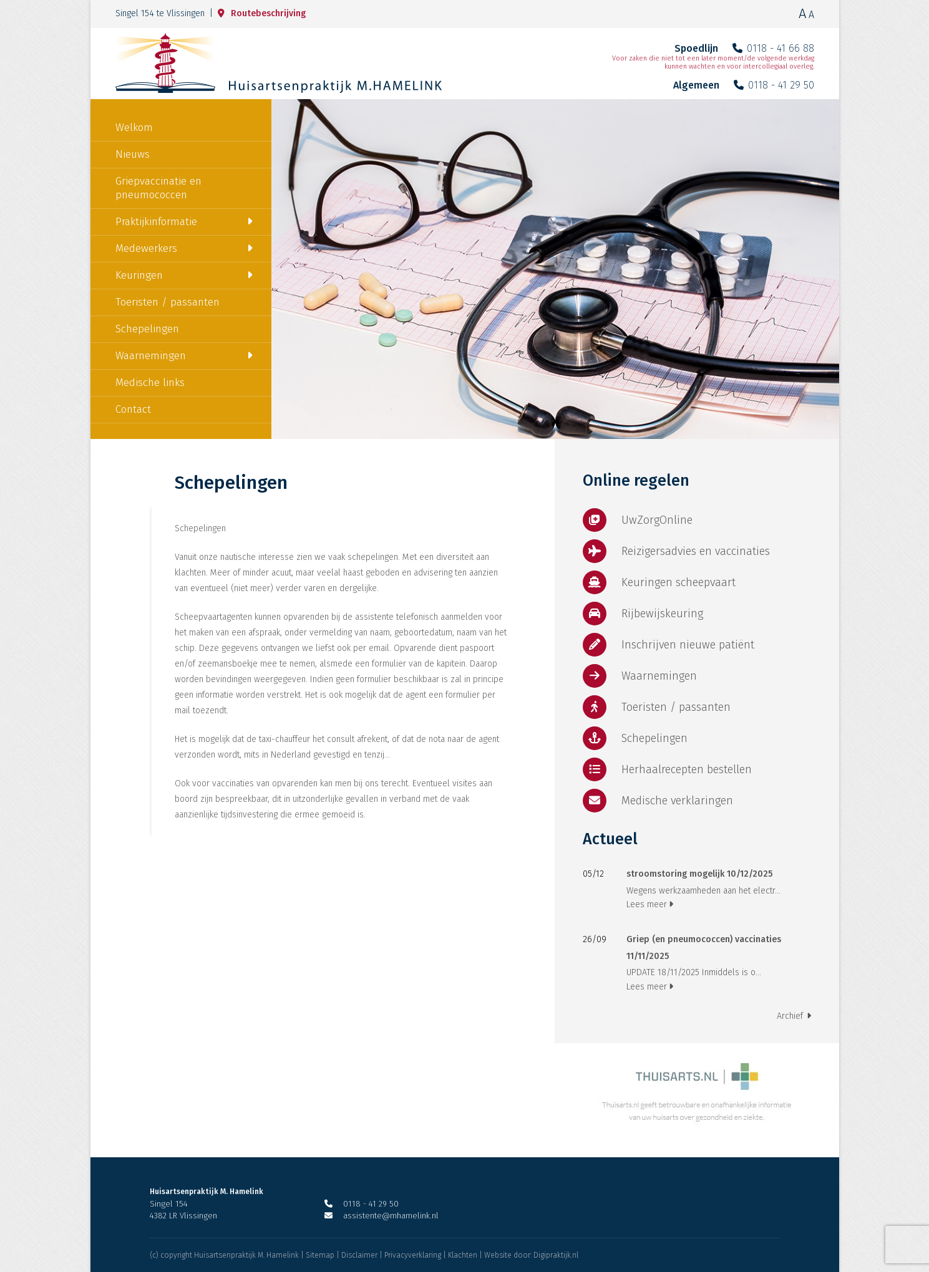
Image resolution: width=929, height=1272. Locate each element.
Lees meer (649, 904)
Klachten (462, 1255)
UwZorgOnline (638, 520)
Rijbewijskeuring (643, 613)
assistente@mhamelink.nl (381, 1215)
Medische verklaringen (658, 800)
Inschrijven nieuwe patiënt (668, 645)
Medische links (150, 382)
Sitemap (320, 1255)
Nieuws (132, 154)
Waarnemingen (150, 355)
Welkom (134, 127)
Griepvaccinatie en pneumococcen (158, 188)
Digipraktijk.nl (555, 1255)
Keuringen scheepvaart (659, 582)
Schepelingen (147, 328)
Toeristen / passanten (167, 302)
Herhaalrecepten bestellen (667, 769)
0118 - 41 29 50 (774, 85)
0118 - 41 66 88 (773, 48)
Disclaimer (359, 1255)
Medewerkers (146, 248)
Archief (794, 1016)
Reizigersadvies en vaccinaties (676, 551)
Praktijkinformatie (156, 221)
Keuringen (139, 275)
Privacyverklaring (412, 1255)
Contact (133, 409)
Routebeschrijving (262, 13)
